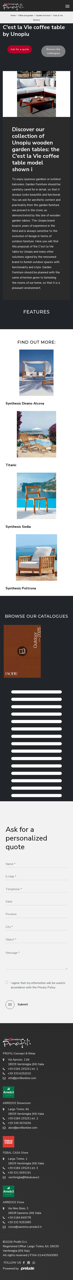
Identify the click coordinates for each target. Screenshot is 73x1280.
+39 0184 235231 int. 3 (20, 1168)
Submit (17, 1004)
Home (13, 15)
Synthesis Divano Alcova (25, 403)
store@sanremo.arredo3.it (22, 1227)
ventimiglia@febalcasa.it (21, 1177)
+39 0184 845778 (17, 1217)
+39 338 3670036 (17, 1123)
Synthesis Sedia (18, 527)
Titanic (11, 465)
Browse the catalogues (53, 51)
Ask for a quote (20, 49)
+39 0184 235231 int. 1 (20, 1069)
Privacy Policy (46, 987)
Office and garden (25, 15)
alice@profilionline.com (20, 1127)
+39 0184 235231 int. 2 (20, 1118)
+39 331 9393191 (17, 1172)
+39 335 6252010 (17, 1073)
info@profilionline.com (19, 1078)
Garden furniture (43, 15)
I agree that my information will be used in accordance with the (38, 985)
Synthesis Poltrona (21, 588)
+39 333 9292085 (17, 1222)
